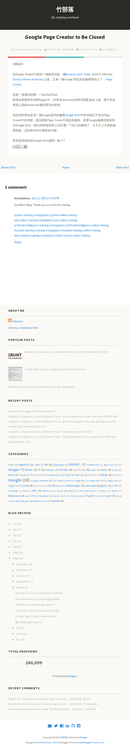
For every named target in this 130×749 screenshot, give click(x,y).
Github (104, 475)
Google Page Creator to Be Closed (65, 36)
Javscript (90, 485)
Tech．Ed (65, 496)
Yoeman (55, 501)
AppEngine (58, 464)
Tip (88, 496)
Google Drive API (63, 480)
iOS (50, 485)
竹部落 (65, 9)
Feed (67, 474)
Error (42, 475)
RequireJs (14, 496)
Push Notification (88, 491)
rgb (26, 496)
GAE (94, 475)
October (21, 576)
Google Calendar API (41, 480)
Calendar (49, 469)
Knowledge (13, 491)
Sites (55, 496)
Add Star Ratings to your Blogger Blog (37, 599)
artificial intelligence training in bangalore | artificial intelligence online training (61, 225)
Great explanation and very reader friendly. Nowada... (39, 709)
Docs (11, 475)
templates (78, 496)
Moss (25, 491)
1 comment (109, 49)
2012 (16, 535)
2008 (16, 558)
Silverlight (44, 495)
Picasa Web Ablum (66, 491)
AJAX (10, 464)
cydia (93, 469)
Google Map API (96, 480)
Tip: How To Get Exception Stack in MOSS (39, 593)
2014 (16, 529)
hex (35, 485)
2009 (16, 552)
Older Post (122, 167)
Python (104, 491)
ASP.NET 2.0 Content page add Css (35, 604)
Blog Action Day (111, 464)
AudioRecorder (92, 464)
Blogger (14, 469)
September (23, 581)
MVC (34, 490)
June (19, 633)
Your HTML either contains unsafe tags (37, 610)
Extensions (54, 474)
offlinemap (47, 491)
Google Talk (13, 485)
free (86, 475)
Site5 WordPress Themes (48, 742)
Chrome (63, 469)
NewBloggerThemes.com (91, 742)
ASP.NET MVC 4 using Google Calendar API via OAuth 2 (55, 369)
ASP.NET (75, 464)
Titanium (98, 496)
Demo (103, 469)
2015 (16, 523)
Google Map (80, 480)
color (75, 470)
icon (42, 485)
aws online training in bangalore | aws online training (45, 220)
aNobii (37, 464)
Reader (115, 491)
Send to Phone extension (28, 79)
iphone (59, 485)
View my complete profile (23, 327)
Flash (77, 474)
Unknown (17, 321)
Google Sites (87, 49)
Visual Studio (22, 501)
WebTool (36, 501)
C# (38, 469)
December (22, 564)
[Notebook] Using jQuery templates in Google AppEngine (41, 387)
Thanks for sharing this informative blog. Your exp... (38, 699)
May (18, 639)
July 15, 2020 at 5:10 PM (45, 198)
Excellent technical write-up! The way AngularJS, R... (38, 704)
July (18, 628)
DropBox (23, 475)
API (46, 464)
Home (65, 167)
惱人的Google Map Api (28, 622)
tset (108, 496)
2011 (16, 541)
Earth (33, 475)
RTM (33, 496)
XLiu (45, 501)
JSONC (115, 485)
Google (14, 480)
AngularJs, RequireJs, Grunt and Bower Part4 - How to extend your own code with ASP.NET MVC (63, 416)
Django (115, 470)
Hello (87, 74)
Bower (29, 469)
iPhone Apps (73, 485)
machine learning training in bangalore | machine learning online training (57, 230)
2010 (16, 547)
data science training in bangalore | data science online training (52, 235)
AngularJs (23, 464)
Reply (17, 242)
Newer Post (8, 167)
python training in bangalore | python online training (45, 215)
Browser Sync (74, 74)
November (22, 570)
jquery (104, 485)
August (20, 587)
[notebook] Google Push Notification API (31, 411)
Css (83, 469)
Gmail (115, 475)
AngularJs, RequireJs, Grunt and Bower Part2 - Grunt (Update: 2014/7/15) (67, 352)
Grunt (26, 485)
